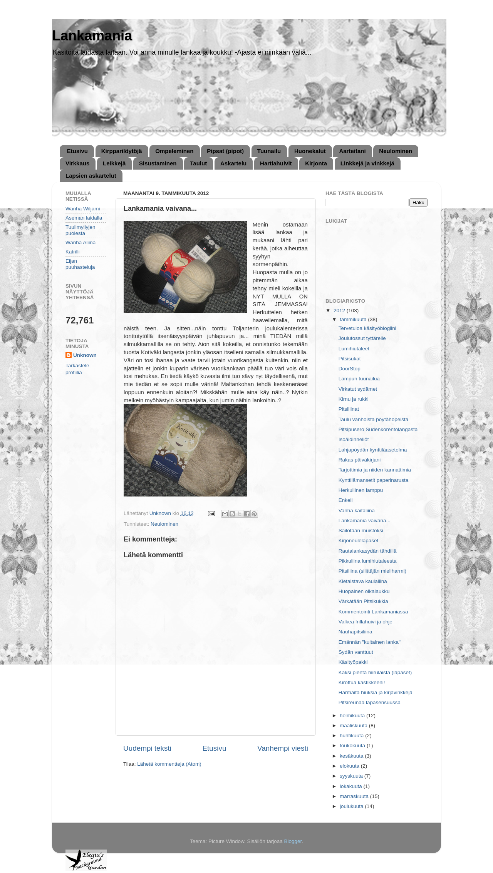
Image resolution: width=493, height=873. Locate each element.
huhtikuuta (352, 735)
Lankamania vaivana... (365, 520)
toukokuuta (353, 745)
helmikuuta (353, 715)
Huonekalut (310, 151)
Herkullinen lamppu (361, 490)
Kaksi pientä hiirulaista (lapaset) (375, 672)
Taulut (198, 163)
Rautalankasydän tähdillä (368, 551)
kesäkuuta (352, 756)
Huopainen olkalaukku (364, 591)
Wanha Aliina (80, 242)
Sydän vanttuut (356, 652)
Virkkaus (77, 163)
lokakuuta (352, 786)
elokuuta (350, 766)
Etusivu (77, 151)
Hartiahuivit (276, 163)
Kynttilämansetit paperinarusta (374, 480)
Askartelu (233, 163)
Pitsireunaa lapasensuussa (370, 702)
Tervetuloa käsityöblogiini (367, 328)
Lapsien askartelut (90, 175)
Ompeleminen (174, 151)
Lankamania (92, 35)
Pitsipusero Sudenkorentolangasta (378, 429)
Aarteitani (352, 151)
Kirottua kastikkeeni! (362, 682)
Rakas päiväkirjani (360, 460)
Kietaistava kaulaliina (363, 581)
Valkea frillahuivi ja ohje (365, 622)
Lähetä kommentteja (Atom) (169, 764)
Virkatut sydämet (358, 389)
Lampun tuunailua (359, 379)
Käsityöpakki (353, 662)
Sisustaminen (158, 163)
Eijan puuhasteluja (80, 264)
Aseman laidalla (83, 218)
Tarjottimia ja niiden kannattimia (375, 470)
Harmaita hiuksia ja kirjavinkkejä (376, 692)
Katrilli (72, 252)
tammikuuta (354, 319)
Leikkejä (114, 163)
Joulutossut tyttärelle (362, 338)
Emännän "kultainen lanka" (370, 642)
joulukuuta (352, 806)
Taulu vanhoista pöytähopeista (374, 419)
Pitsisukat (350, 359)
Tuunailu (269, 151)
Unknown (85, 355)
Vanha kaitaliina (357, 510)
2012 (340, 310)
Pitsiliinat (349, 409)
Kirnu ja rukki (354, 399)
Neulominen (395, 151)
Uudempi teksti (147, 748)
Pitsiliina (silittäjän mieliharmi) (372, 571)
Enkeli (346, 500)
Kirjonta (316, 163)
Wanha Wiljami (82, 209)
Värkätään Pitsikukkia (363, 601)
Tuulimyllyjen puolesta (80, 230)
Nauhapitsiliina (355, 632)
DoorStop (350, 369)
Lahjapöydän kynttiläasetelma (373, 450)
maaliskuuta (354, 725)
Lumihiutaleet (354, 349)
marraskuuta (355, 796)
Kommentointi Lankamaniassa (373, 612)
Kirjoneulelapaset (359, 540)
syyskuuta (352, 776)
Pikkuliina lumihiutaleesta (368, 561)
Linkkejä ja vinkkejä (367, 163)
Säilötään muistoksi (361, 530)
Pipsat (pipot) (225, 151)
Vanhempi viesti (282, 748)
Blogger (293, 841)
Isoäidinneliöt (354, 439)
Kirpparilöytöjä (121, 151)
